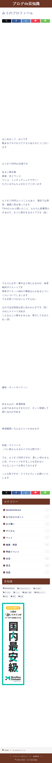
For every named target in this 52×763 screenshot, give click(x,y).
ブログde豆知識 (26, 3)
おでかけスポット (27, 516)
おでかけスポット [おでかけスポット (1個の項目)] (24, 588)
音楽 (27, 572)
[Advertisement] (26, 53)
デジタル (27, 530)
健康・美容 (27, 544)
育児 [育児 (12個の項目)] (14, 596)
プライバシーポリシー (20, 756)
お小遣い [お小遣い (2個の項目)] (38, 588)
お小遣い (27, 523)
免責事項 (36, 756)
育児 (27, 565)
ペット (27, 537)
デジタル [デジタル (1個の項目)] (8, 592)
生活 (27, 558)
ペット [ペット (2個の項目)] (17, 592)
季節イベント (27, 551)
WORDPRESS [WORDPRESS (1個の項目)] (9, 588)
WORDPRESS (27, 509)
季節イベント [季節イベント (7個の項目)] (40, 592)
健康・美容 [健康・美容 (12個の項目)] (27, 592)
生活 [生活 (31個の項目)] (6, 596)
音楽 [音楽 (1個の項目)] (21, 596)
